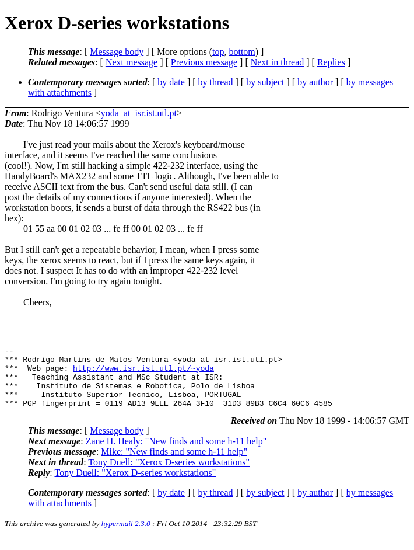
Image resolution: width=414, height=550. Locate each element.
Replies (331, 62)
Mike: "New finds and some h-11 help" (174, 464)
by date (171, 82)
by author (315, 82)
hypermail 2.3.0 (125, 535)
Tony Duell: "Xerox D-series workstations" (169, 474)
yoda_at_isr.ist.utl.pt (139, 113)
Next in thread (277, 62)
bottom (242, 52)
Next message (131, 62)
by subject (265, 82)
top (218, 52)
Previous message (204, 62)
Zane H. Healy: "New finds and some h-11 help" (176, 453)
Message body (116, 52)
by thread (215, 82)
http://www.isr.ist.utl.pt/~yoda (143, 373)
